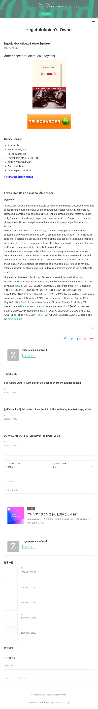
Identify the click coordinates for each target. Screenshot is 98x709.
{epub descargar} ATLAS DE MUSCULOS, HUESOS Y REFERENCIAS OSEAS (56, 630)
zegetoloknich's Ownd (49, 29)
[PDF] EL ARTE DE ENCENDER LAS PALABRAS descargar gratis (50, 614)
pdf (79, 290)
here (17, 285)
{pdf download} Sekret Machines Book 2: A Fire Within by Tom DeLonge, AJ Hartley (50, 409)
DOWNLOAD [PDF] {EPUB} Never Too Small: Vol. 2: (32, 436)
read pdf (64, 306)
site (80, 277)
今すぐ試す (45, 14)
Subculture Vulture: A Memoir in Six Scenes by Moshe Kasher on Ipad (42, 382)
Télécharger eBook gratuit (18, 176)
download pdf (15, 319)
